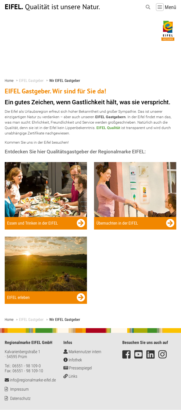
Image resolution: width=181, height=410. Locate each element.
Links (70, 376)
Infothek (72, 359)
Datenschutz (20, 398)
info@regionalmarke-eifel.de (30, 380)
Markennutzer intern (82, 351)
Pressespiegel (77, 368)
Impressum (19, 389)
